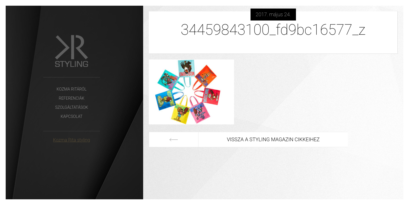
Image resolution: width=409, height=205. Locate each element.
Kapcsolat (72, 116)
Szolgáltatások (71, 107)
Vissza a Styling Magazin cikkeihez (273, 139)
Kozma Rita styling (71, 140)
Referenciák (71, 98)
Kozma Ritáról (71, 89)
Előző (174, 139)
